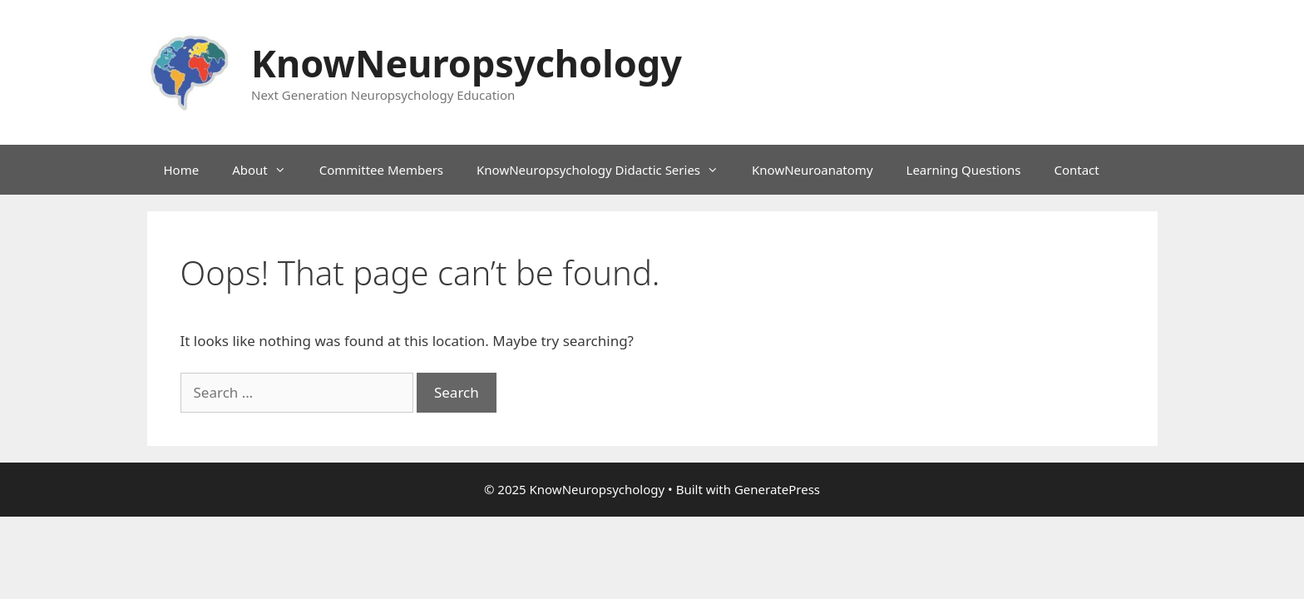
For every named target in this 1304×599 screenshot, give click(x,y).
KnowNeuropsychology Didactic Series (606, 170)
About (267, 170)
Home (182, 169)
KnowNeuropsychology (466, 62)
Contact (1076, 169)
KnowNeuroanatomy (812, 169)
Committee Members (381, 169)
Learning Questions (963, 169)
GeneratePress (777, 489)
